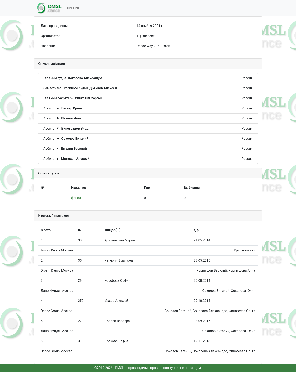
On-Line (73, 8)
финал (76, 198)
